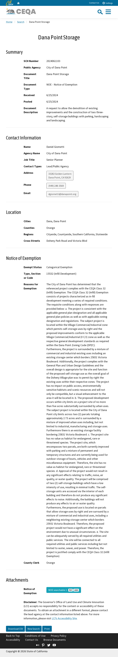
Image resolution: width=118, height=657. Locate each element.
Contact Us (94, 2)
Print (47, 628)
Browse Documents (54, 639)
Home (9, 21)
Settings (107, 3)
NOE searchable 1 (63, 589)
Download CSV (15, 628)
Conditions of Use (35, 635)
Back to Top (13, 635)
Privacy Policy (58, 635)
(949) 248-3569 (56, 185)
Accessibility (13, 639)
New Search (34, 628)
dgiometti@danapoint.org (62, 194)
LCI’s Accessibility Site (64, 618)
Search (20, 21)
